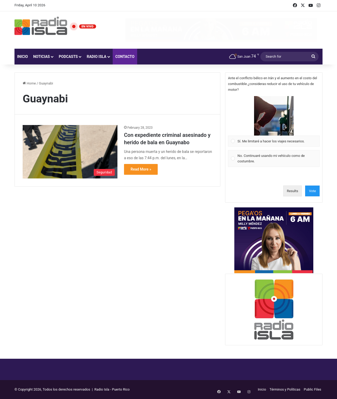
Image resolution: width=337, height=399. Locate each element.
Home (29, 83)
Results (292, 191)
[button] (274, 116)
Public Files (312, 389)
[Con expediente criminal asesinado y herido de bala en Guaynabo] (70, 151)
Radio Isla (96, 56)
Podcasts (68, 56)
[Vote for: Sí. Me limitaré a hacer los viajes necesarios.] (273, 121)
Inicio (22, 56)
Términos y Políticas (285, 389)
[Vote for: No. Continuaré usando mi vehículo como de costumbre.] (273, 158)
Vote (312, 191)
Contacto (125, 56)
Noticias (41, 56)
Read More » (141, 169)
